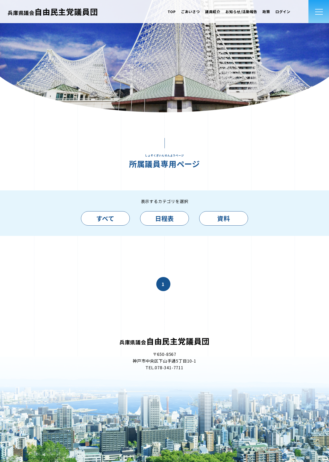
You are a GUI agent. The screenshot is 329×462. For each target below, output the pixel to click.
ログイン (282, 11)
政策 (266, 11)
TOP (172, 11)
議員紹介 (212, 11)
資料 (223, 218)
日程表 (164, 218)
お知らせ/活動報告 (241, 11)
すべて (105, 218)
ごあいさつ (190, 11)
